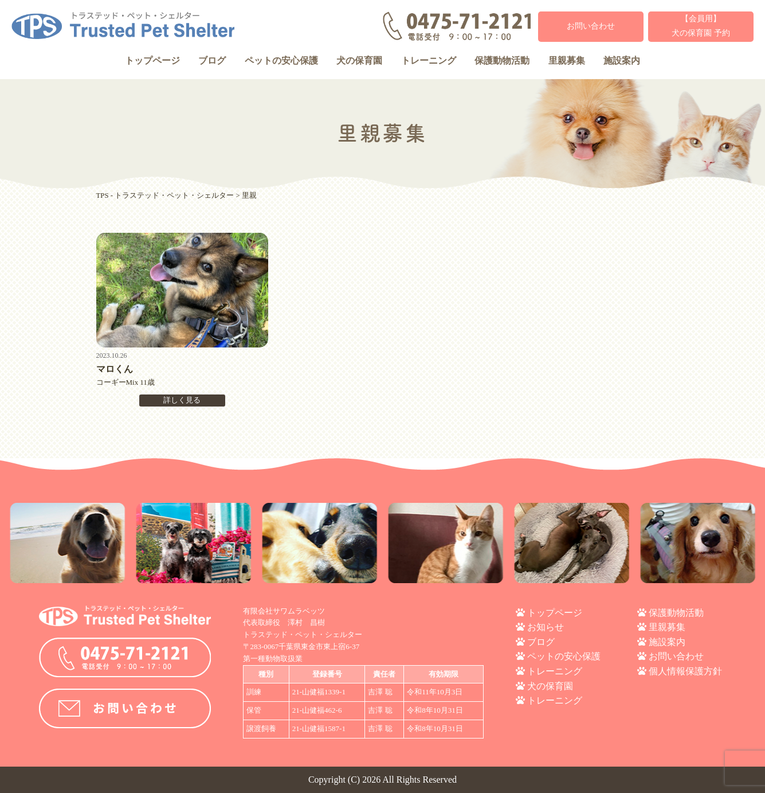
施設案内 (621, 60)
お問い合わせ (591, 26)
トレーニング (428, 60)
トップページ (152, 60)
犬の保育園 (359, 60)
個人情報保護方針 (685, 671)
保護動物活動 (501, 60)
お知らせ (545, 627)
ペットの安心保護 (281, 60)
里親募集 (566, 60)
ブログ (212, 60)
